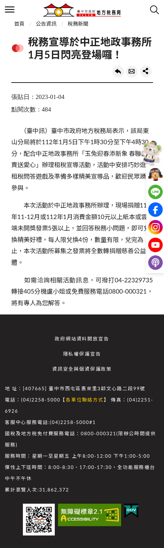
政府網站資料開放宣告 (82, 338)
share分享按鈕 (146, 71)
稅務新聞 (78, 24)
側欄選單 (9, 9)
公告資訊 (46, 24)
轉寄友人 (132, 71)
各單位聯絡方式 (85, 399)
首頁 (19, 24)
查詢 (154, 9)
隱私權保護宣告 (82, 354)
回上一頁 (118, 71)
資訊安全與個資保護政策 (82, 369)
